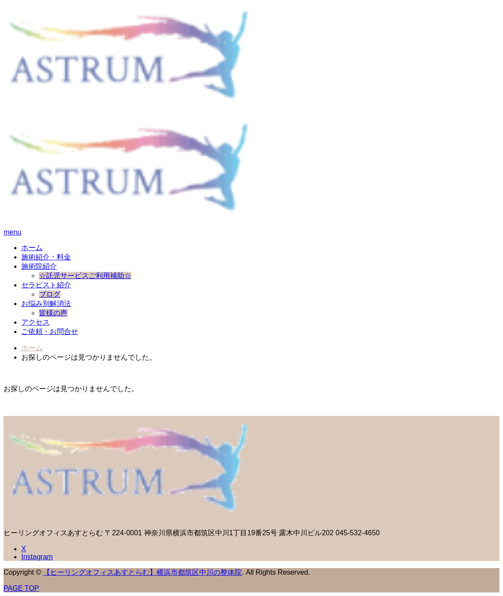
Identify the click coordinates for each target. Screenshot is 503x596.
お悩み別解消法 (46, 303)
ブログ (49, 294)
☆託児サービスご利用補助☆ (85, 275)
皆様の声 (53, 313)
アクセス (35, 322)
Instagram (37, 557)
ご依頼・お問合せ (49, 331)
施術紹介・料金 (46, 257)
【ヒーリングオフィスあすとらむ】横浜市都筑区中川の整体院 (142, 572)
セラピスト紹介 (46, 285)
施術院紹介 (39, 266)
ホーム (32, 247)
